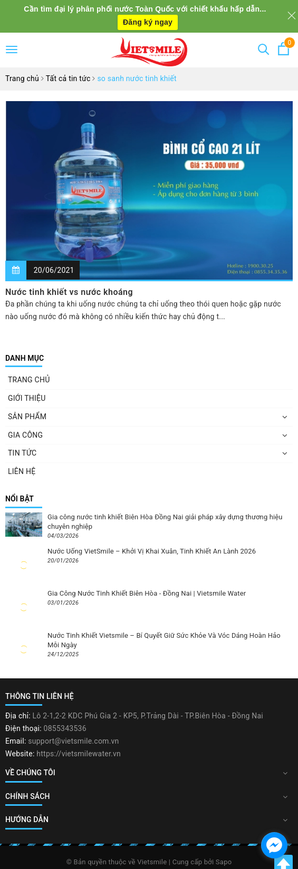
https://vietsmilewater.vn (78, 753)
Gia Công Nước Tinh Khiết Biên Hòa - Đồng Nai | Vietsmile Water (146, 593)
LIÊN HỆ (21, 471)
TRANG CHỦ (29, 380)
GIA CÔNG (25, 435)
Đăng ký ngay (147, 22)
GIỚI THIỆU (27, 398)
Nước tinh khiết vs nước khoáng (69, 292)
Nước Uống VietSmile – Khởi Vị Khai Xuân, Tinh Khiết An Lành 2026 (151, 551)
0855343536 (65, 728)
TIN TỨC (22, 453)
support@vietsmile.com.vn (73, 741)
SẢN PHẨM (27, 416)
